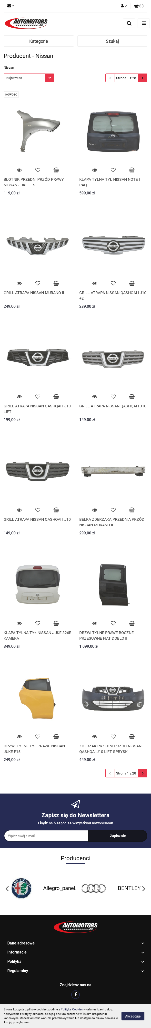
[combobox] (29, 78)
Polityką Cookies (72, 1009)
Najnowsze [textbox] (14, 78)
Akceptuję (133, 1016)
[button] (139, 6)
